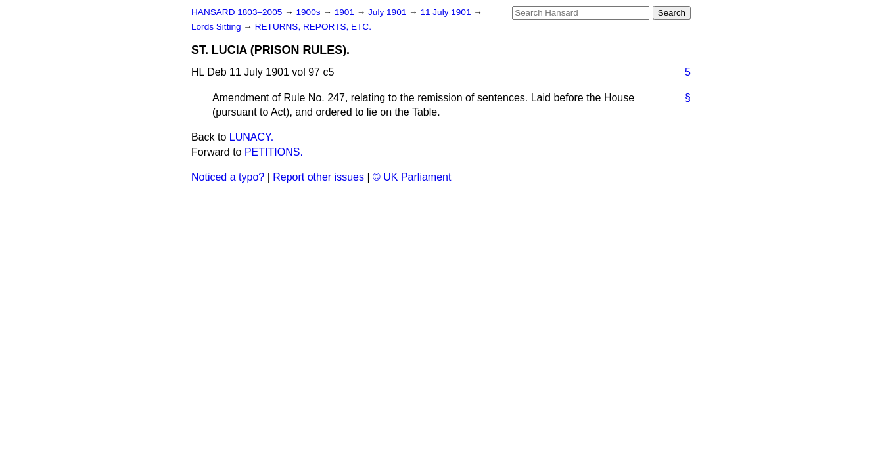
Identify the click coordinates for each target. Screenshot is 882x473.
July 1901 (388, 12)
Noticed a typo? (227, 177)
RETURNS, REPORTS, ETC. (313, 27)
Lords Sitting (217, 27)
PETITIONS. (273, 152)
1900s (309, 12)
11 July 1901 (446, 12)
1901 (346, 12)
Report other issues (318, 177)
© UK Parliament (412, 177)
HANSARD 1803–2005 (236, 12)
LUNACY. (251, 137)
